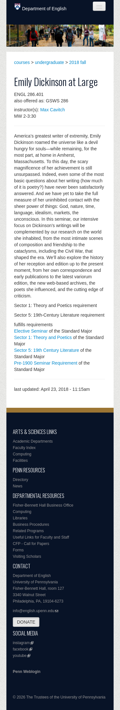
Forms (18, 550)
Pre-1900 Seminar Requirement (45, 363)
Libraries (20, 518)
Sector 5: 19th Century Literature (46, 350)
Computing (22, 454)
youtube (20, 655)
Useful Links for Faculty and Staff (41, 537)
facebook (20, 649)
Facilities (20, 460)
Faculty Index (24, 448)
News (17, 486)
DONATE (26, 622)
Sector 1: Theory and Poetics (43, 337)
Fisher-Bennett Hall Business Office (43, 505)
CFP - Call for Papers (31, 543)
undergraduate (49, 62)
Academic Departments (33, 441)
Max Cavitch (52, 109)
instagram (21, 643)
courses (22, 62)
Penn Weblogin (26, 671)
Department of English (40, 7)
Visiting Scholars (27, 556)
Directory (20, 479)
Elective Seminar (31, 331)
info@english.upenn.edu (33, 611)
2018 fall (77, 62)
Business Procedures (31, 524)
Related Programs (28, 531)
